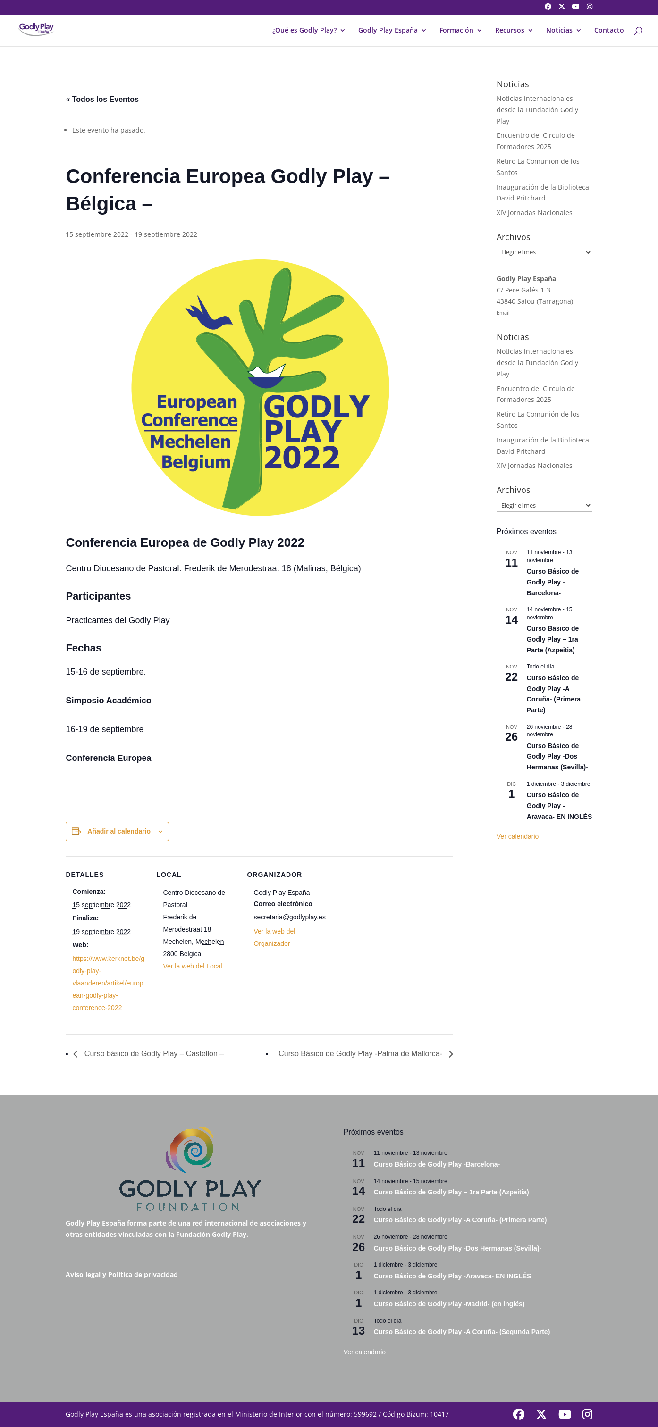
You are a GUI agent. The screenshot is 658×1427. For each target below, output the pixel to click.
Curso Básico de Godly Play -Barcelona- (553, 581)
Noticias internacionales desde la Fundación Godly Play (537, 109)
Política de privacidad (143, 1274)
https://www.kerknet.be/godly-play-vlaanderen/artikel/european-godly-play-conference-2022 (108, 983)
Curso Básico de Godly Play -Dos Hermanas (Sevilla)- (557, 756)
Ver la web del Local (192, 966)
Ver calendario (518, 836)
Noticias (559, 30)
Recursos (509, 30)
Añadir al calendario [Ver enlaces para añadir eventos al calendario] (119, 831)
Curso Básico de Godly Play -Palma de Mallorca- (361, 1054)
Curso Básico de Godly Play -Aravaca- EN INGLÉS (559, 805)
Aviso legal (83, 1274)
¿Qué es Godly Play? (304, 30)
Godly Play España (388, 30)
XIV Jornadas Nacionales (535, 212)
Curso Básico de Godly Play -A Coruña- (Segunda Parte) (462, 1331)
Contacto (609, 30)
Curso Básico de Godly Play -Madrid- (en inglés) (449, 1304)
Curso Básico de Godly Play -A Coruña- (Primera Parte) (460, 1220)
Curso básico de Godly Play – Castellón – (153, 1054)
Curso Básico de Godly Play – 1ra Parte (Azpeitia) (553, 639)
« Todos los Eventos (102, 99)
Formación (456, 30)
